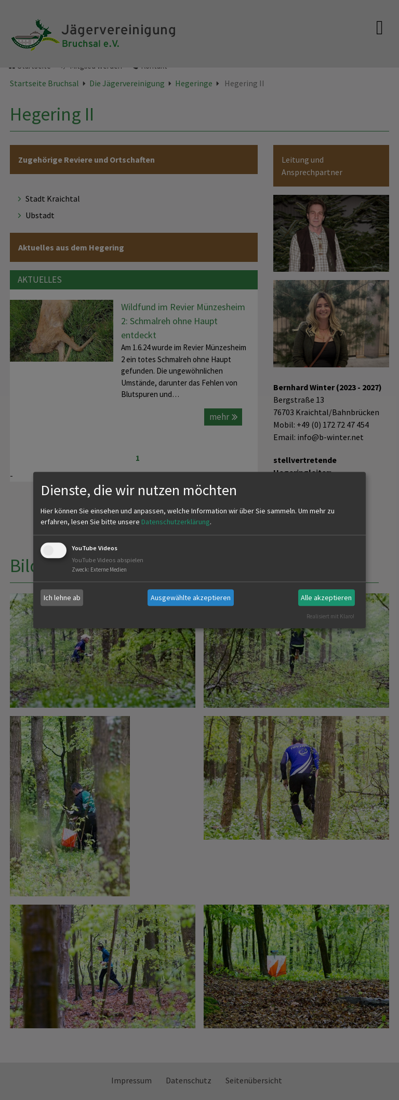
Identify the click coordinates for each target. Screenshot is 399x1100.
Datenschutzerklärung (175, 522)
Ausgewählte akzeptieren (191, 597)
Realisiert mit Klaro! (330, 616)
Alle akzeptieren (326, 597)
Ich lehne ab (62, 597)
